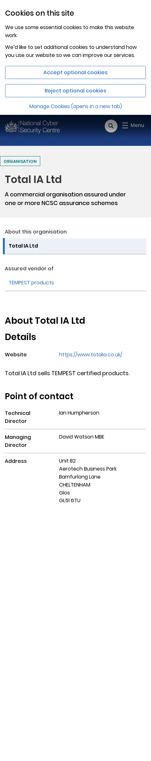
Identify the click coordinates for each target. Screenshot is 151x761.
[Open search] (111, 126)
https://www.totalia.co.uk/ (90, 354)
